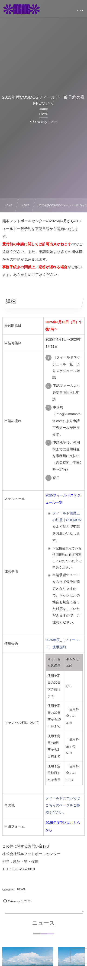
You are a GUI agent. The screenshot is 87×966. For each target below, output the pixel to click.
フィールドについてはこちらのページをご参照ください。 (62, 805)
